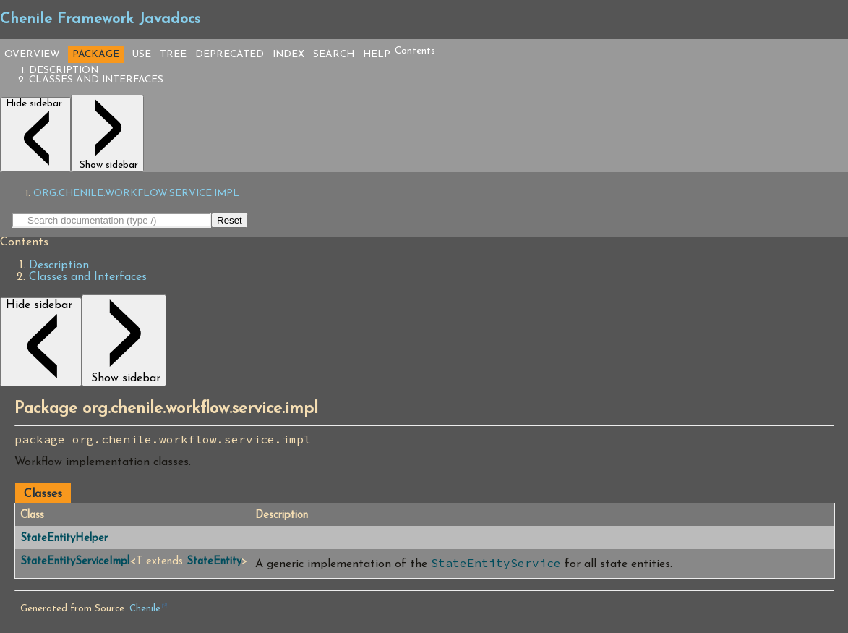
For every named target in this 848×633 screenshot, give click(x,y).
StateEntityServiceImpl (74, 561)
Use (141, 54)
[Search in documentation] (111, 220)
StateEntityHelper (64, 538)
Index (288, 54)
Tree (173, 54)
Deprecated (229, 54)
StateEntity (214, 561)
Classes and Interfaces (96, 80)
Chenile (144, 608)
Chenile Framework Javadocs (100, 19)
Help (376, 54)
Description (63, 70)
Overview (32, 54)
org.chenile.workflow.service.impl (136, 193)
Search (333, 54)
